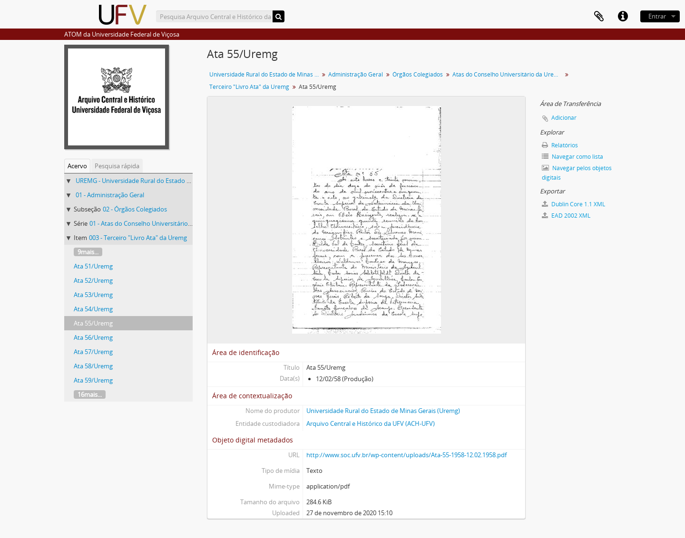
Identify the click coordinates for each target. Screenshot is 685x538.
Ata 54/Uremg (93, 309)
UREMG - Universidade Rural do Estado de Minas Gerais (153, 180)
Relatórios (560, 145)
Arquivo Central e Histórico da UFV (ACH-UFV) (370, 423)
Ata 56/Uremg (93, 337)
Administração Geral (355, 74)
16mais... (90, 394)
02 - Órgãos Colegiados (135, 209)
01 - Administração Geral (110, 195)
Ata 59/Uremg (93, 380)
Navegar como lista (572, 157)
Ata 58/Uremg (93, 366)
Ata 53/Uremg (93, 294)
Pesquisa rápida (117, 166)
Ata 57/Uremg (93, 351)
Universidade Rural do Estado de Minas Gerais (265, 74)
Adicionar (564, 118)
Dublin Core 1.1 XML (573, 204)
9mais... (88, 252)
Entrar (657, 16)
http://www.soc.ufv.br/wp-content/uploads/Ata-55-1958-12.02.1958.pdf (406, 455)
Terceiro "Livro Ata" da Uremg (249, 87)
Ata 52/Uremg (93, 280)
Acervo (77, 166)
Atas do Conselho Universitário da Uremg (507, 74)
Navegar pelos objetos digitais (577, 173)
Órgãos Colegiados (417, 74)
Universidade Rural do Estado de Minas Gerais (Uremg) (383, 410)
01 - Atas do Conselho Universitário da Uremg (153, 223)
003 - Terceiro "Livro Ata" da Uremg (138, 237)
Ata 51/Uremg (93, 266)
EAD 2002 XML (566, 215)
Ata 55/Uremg (93, 323)
